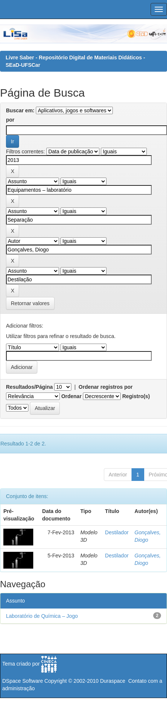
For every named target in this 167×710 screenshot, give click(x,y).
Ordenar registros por (105, 387)
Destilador (117, 532)
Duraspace (113, 681)
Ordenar (71, 396)
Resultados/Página (29, 387)
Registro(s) (136, 396)
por (10, 120)
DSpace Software (22, 681)
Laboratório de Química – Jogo (42, 616)
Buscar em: (20, 110)
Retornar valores (30, 303)
